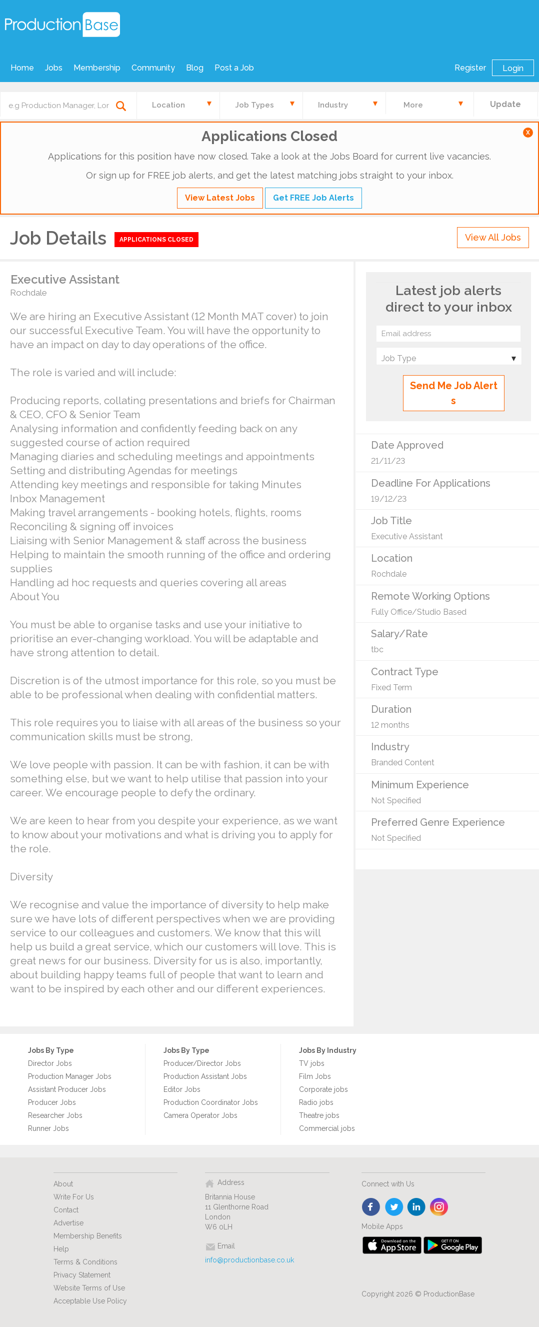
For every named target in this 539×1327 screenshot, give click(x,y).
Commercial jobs (327, 1128)
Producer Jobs (52, 1102)
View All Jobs (493, 237)
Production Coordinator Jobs (211, 1102)
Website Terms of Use (89, 1288)
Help (61, 1249)
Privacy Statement (82, 1275)
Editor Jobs (182, 1089)
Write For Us (74, 1197)
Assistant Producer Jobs (67, 1089)
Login (513, 68)
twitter (394, 1207)
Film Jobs (315, 1076)
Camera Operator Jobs (201, 1115)
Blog (195, 68)
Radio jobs (316, 1102)
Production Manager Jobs (70, 1076)
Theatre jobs (319, 1115)
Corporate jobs (323, 1089)
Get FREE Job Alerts (313, 198)
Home (22, 68)
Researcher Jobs (55, 1115)
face (372, 1207)
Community (153, 68)
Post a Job (234, 68)
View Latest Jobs (220, 198)
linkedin (416, 1207)
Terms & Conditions (86, 1262)
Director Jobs (50, 1063)
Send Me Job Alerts (454, 393)
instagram (439, 1207)
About (63, 1184)
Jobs (53, 68)
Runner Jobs (48, 1128)
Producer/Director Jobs (202, 1063)
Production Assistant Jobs (205, 1076)
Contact (66, 1210)
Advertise (69, 1223)
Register (470, 68)
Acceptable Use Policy (90, 1301)
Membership (97, 68)
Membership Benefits (88, 1236)
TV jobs (311, 1063)
